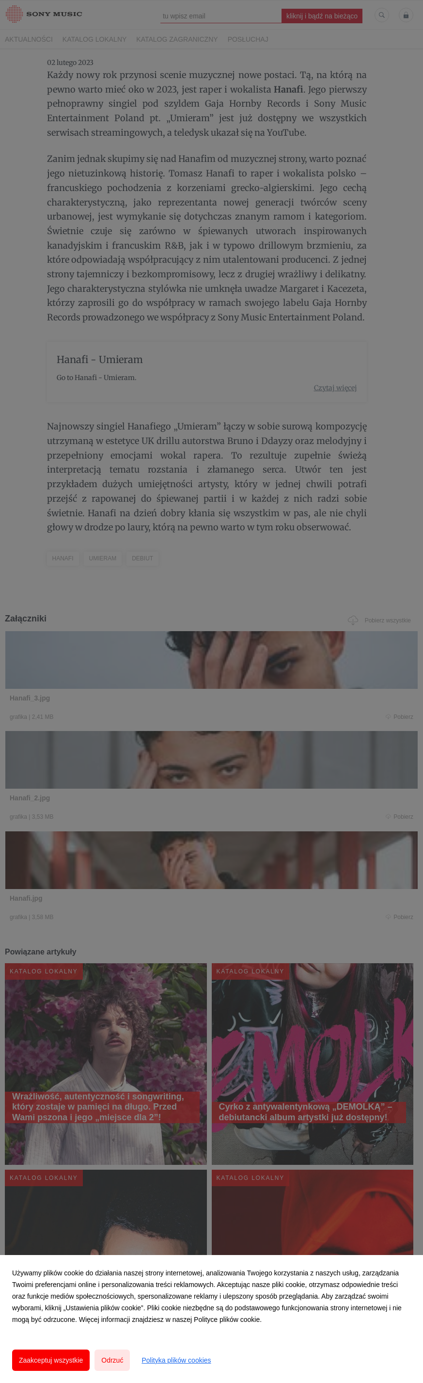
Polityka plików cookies (176, 1360)
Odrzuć (112, 1360)
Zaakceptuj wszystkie (51, 1360)
